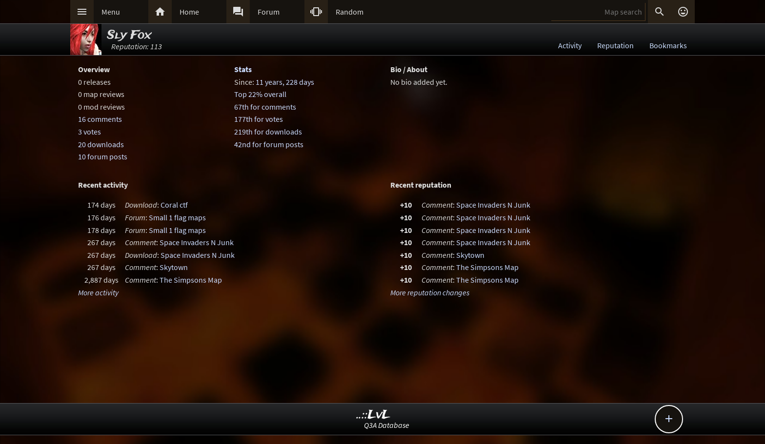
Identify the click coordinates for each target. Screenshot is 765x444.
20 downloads (101, 144)
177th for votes (258, 119)
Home (189, 12)
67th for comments (265, 107)
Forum (269, 12)
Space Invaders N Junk (197, 242)
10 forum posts (102, 156)
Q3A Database (386, 425)
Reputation (615, 45)
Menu (110, 12)
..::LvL (373, 415)
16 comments (100, 119)
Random (349, 12)
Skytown (174, 267)
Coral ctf (174, 205)
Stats (243, 69)
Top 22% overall (260, 94)
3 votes (89, 131)
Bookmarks (668, 45)
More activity (98, 292)
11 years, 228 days (285, 82)
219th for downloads (268, 131)
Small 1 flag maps (177, 217)
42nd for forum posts (268, 144)
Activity (570, 45)
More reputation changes (429, 292)
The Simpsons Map (191, 280)
